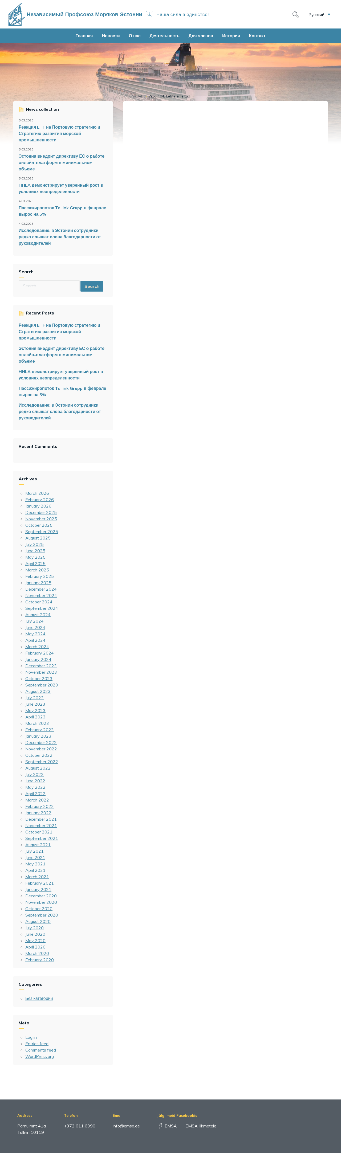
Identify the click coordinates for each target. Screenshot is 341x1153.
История (231, 35)
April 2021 (35, 870)
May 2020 (35, 940)
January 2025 (38, 582)
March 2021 (37, 876)
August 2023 (38, 691)
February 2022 (39, 806)
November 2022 (41, 748)
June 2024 (35, 627)
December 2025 (41, 512)
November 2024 (41, 595)
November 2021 (41, 825)
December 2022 (41, 742)
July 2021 (34, 851)
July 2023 (34, 697)
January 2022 (38, 812)
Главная (84, 35)
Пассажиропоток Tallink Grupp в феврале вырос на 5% (62, 211)
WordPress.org (39, 1056)
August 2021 (38, 844)
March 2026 (37, 493)
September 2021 (41, 838)
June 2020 (35, 934)
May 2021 (35, 863)
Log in (31, 1037)
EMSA (167, 1126)
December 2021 (41, 819)
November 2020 (41, 902)
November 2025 (41, 518)
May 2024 (35, 633)
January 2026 (38, 506)
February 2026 (39, 499)
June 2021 (35, 857)
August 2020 (38, 921)
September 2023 (41, 685)
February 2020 (39, 959)
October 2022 (38, 755)
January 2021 (38, 889)
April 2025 (35, 563)
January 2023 (38, 736)
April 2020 (35, 947)
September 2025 (41, 531)
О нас (135, 35)
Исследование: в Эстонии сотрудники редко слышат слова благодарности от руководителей (60, 237)
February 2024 (39, 653)
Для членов (201, 35)
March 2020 (37, 953)
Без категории (39, 998)
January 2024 (38, 659)
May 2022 (35, 787)
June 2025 (35, 550)
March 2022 (37, 800)
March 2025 (37, 570)
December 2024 (41, 589)
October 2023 (38, 678)
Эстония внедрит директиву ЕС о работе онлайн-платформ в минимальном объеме (61, 162)
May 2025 (35, 557)
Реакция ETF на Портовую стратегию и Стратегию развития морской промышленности (59, 133)
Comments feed (40, 1050)
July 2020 (34, 927)
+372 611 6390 (79, 1126)
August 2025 (38, 538)
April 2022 (35, 793)
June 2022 (35, 780)
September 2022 (41, 761)
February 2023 (39, 729)
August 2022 (38, 768)
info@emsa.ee (126, 1126)
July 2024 (34, 621)
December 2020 (41, 895)
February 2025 (39, 576)
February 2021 (39, 883)
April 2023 (35, 716)
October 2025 (38, 525)
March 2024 (37, 646)
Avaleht (138, 96)
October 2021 (38, 832)
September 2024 (41, 608)
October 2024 (38, 601)
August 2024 (38, 614)
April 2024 (35, 640)
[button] (319, 14)
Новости (111, 35)
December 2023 (41, 665)
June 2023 (35, 704)
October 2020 (38, 908)
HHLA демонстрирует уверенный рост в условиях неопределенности (61, 188)
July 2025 (34, 544)
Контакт (257, 35)
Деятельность (164, 35)
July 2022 (34, 774)
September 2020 (41, 915)
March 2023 (37, 723)
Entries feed (36, 1043)
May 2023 (35, 710)
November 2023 (41, 672)
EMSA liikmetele (197, 1126)
